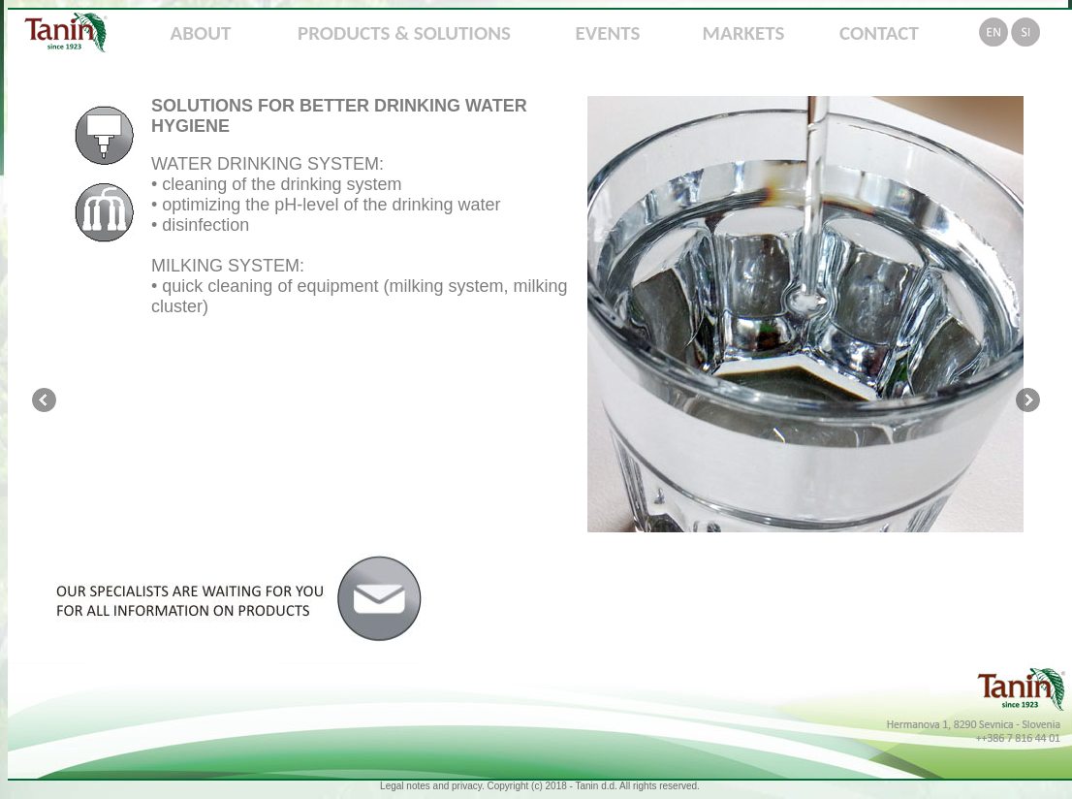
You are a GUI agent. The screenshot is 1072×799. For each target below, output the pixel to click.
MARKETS (744, 33)
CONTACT (879, 33)
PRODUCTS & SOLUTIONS (404, 33)
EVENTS (608, 33)
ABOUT (201, 33)
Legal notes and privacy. (432, 786)
